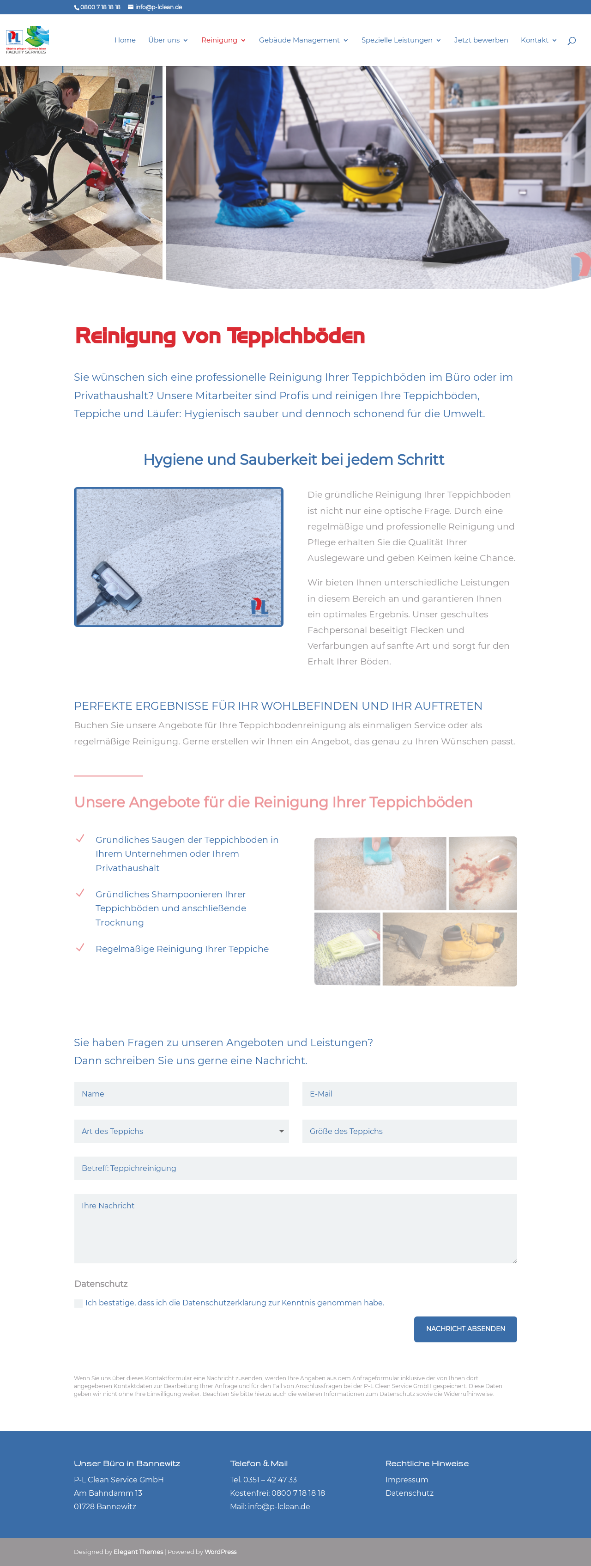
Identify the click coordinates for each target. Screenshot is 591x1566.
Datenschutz (410, 1493)
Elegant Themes (138, 1551)
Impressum (407, 1479)
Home (125, 40)
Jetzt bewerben (481, 40)
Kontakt (535, 40)
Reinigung (219, 40)
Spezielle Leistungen (397, 40)
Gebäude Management (299, 40)
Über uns (164, 40)
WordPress (220, 1551)
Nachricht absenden (465, 1329)
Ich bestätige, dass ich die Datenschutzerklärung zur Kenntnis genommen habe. (229, 1303)
